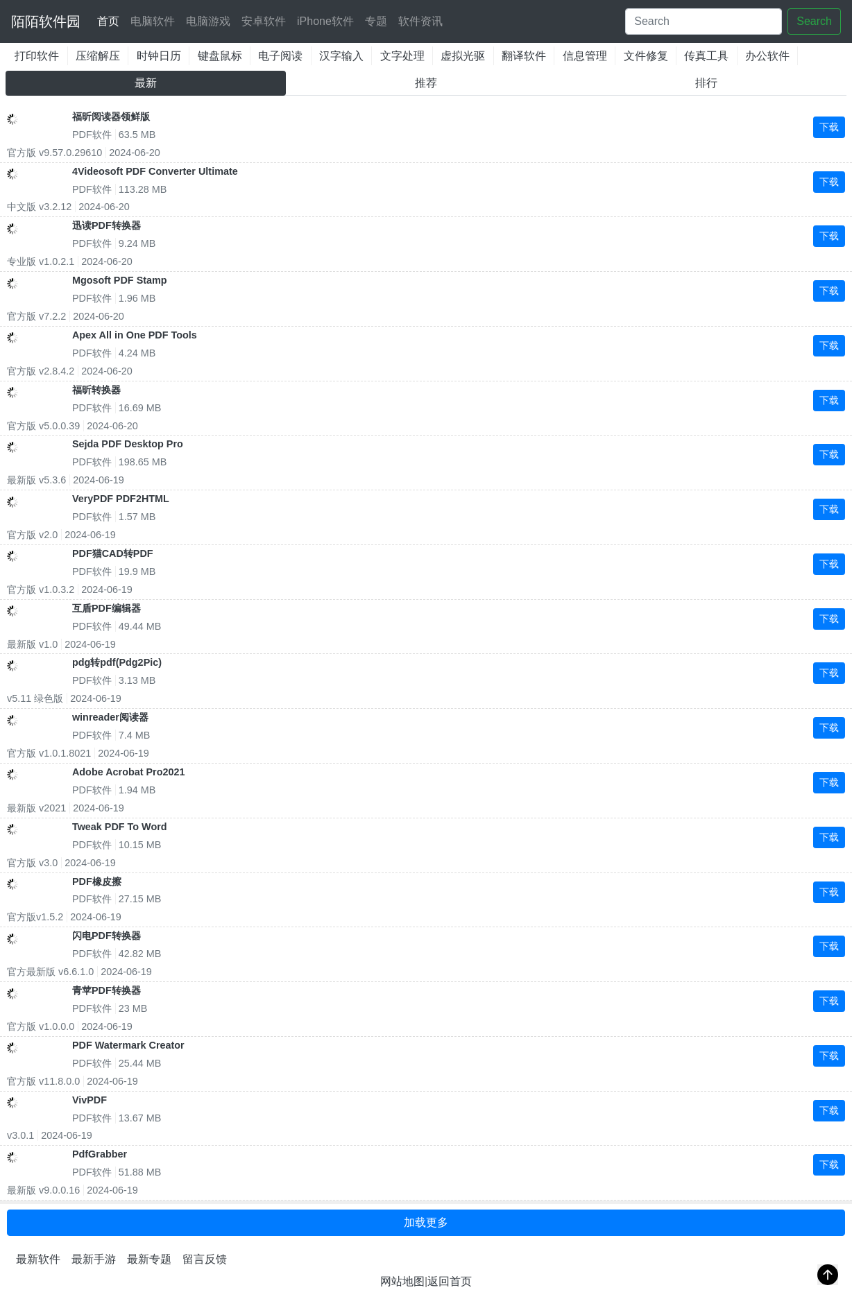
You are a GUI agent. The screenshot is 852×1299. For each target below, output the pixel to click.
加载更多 (426, 1222)
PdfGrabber (99, 1154)
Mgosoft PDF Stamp (119, 280)
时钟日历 (159, 56)
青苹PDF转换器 (106, 990)
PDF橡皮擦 (96, 881)
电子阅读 (280, 56)
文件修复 (646, 56)
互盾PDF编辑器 (106, 608)
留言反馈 (204, 1259)
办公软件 (767, 56)
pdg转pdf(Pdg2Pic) (117, 662)
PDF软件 (92, 134)
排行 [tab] (706, 83)
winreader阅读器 (110, 717)
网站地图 (402, 1281)
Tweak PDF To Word (119, 826)
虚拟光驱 (463, 56)
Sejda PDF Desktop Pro (127, 443)
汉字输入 (341, 56)
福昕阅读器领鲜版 (111, 116)
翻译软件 (524, 56)
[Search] (703, 21)
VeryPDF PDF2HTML (120, 498)
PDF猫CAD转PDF (112, 553)
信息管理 (585, 56)
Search (814, 21)
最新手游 (93, 1259)
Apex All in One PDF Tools (134, 335)
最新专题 (149, 1259)
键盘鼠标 (220, 56)
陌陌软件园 (45, 21)
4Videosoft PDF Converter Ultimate (155, 171)
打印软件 (37, 56)
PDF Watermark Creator (128, 1045)
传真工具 (706, 56)
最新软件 (38, 1259)
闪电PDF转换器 (106, 935)
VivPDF (89, 1100)
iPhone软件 (325, 21)
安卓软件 (263, 21)
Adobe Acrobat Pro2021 (128, 771)
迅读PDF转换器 (106, 225)
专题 (376, 21)
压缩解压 (98, 56)
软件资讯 (420, 21)
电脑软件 (152, 21)
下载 (829, 126)
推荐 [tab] (426, 83)
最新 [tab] (146, 83)
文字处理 (402, 56)
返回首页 (449, 1281)
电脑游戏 (208, 21)
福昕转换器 (96, 389)
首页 (111, 19)
